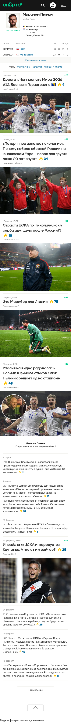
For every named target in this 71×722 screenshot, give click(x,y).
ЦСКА (20, 49)
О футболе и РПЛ (11, 239)
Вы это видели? (11, 306)
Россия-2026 (9, 554)
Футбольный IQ (10, 89)
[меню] (63, 5)
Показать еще (36, 689)
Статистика (23, 67)
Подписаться (13, 30)
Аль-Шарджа (24, 54)
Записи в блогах (53, 67)
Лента (12, 67)
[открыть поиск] (43, 5)
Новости (37, 67)
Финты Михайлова (12, 163)
